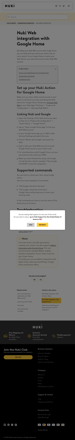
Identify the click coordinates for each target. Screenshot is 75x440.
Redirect (42, 225)
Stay (30, 225)
